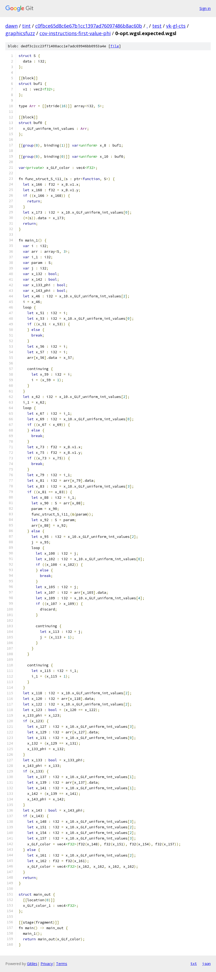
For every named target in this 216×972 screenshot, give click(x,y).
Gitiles (32, 963)
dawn (11, 26)
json (206, 963)
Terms (61, 963)
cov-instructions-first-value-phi (75, 33)
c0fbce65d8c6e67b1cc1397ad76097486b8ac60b (88, 26)
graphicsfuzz (20, 33)
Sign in (205, 8)
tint (26, 26)
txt (193, 963)
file (114, 46)
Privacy (47, 963)
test (157, 26)
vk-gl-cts (176, 26)
